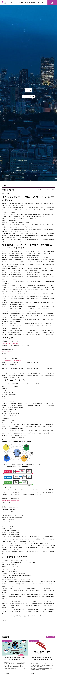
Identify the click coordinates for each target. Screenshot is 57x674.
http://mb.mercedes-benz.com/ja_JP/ (11, 360)
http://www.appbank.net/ (8, 351)
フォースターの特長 (19, 2)
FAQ (45, 2)
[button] (52, 185)
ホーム (12, 2)
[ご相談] (52, 2)
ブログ (44, 189)
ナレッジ (40, 2)
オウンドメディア (50, 189)
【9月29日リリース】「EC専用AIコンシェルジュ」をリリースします (14, 658)
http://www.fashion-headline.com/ (10, 343)
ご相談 (52, 3)
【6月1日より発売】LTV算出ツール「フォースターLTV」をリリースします (41, 659)
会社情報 (33, 2)
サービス (27, 2)
